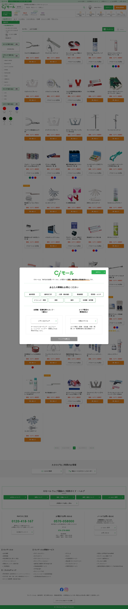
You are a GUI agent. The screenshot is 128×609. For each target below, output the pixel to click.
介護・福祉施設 (64, 294)
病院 (56, 300)
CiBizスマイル (83, 321)
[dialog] (64, 306)
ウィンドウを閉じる (64, 339)
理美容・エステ (96, 294)
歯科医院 (32, 294)
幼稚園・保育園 (88, 300)
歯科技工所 (48, 294)
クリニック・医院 (40, 300)
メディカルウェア (44, 321)
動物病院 (80, 294)
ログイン (98, 272)
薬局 (72, 300)
